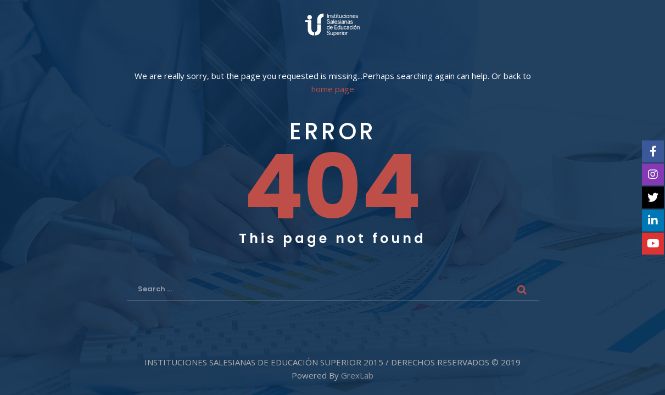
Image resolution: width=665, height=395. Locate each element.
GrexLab (357, 375)
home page (332, 89)
